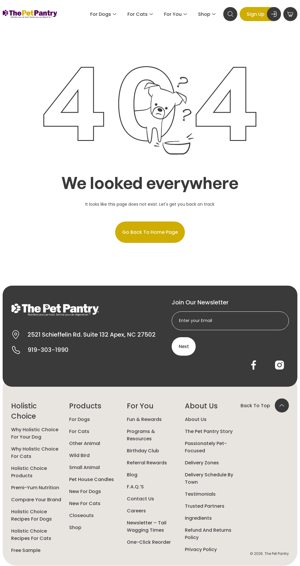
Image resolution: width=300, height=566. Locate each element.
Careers (136, 511)
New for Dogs (85, 491)
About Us (201, 406)
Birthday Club (143, 451)
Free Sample (25, 550)
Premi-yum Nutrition (35, 488)
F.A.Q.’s (135, 487)
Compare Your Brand (36, 500)
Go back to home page (150, 232)
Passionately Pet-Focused (206, 447)
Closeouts (81, 515)
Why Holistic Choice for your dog (34, 434)
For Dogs (79, 419)
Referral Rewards (147, 463)
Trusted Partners (204, 506)
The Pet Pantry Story (209, 431)
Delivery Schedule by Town (209, 479)
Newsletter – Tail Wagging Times (146, 527)
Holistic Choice (24, 411)
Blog (132, 475)
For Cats (79, 431)
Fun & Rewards (144, 419)
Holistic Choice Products (29, 472)
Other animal (84, 443)
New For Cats (84, 503)
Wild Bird (79, 455)
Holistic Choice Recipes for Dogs (31, 516)
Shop (75, 527)
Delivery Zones (202, 463)
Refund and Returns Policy (208, 534)
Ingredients (198, 518)
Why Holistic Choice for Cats (34, 453)
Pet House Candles (91, 479)
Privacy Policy (201, 549)
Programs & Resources (141, 435)
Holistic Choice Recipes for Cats (31, 535)
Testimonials (200, 494)
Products (85, 406)
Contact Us (140, 499)
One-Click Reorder (149, 542)
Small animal (84, 467)
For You (140, 406)
